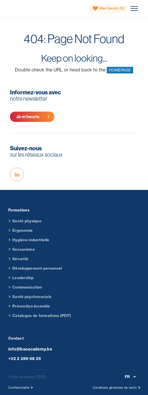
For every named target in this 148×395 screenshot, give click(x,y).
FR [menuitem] (127, 376)
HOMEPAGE (120, 70)
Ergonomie (22, 232)
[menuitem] (131, 376)
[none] (131, 376)
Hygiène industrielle (31, 242)
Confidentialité (18, 387)
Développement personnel (37, 270)
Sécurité (20, 260)
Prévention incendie (31, 308)
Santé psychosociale (32, 298)
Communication (27, 289)
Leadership (22, 279)
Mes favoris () (108, 8)
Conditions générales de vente (115, 387)
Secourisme (23, 251)
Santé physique (27, 223)
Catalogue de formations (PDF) (41, 317)
